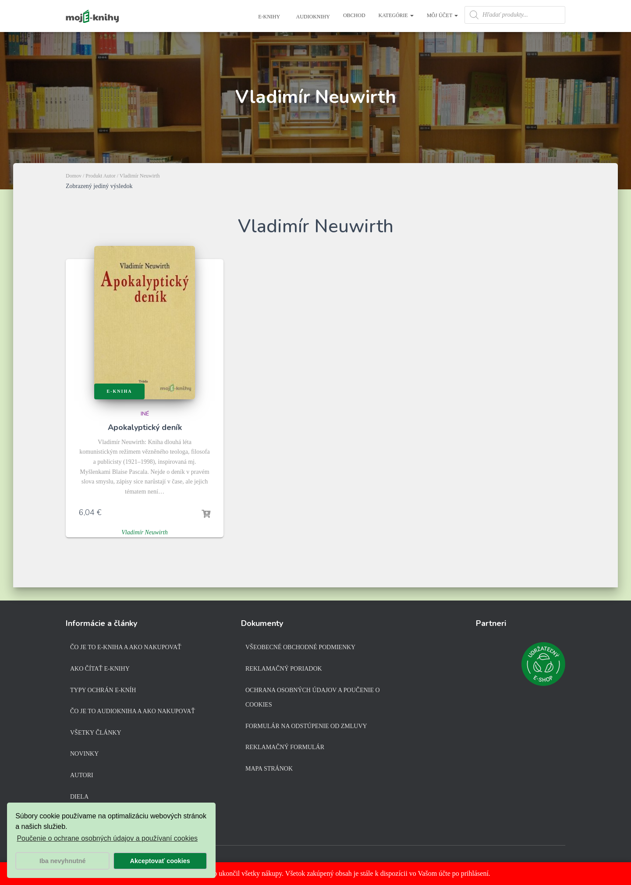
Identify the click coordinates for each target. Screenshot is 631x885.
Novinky (84, 753)
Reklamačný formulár (284, 747)
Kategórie (396, 15)
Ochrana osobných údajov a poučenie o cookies (312, 697)
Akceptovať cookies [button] (160, 860)
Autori (81, 775)
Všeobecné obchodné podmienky (300, 647)
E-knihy (268, 17)
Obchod (354, 15)
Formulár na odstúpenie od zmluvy (306, 726)
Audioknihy (312, 17)
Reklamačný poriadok (283, 668)
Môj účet (442, 15)
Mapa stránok (269, 768)
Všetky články (95, 732)
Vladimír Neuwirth (144, 532)
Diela (79, 796)
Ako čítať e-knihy (100, 668)
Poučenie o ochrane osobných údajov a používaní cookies (107, 838)
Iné (145, 413)
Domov (74, 176)
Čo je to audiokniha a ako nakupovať (132, 711)
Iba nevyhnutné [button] (62, 860)
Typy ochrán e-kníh (103, 690)
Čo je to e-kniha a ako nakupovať (125, 647)
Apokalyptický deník (145, 427)
